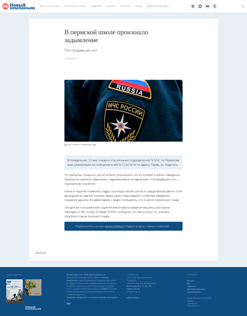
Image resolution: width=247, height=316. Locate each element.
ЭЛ (108, 289)
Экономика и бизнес (75, 6)
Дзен (189, 289)
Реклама (190, 280)
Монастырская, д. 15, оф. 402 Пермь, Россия (139, 287)
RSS (188, 283)
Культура (110, 6)
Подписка (191, 286)
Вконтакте (200, 289)
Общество (96, 6)
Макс (194, 289)
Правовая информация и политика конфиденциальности (92, 297)
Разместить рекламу (157, 6)
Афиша (138, 6)
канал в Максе (114, 226)
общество (40, 252)
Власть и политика (49, 6)
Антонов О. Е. (150, 283)
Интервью (125, 6)
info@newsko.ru (133, 297)
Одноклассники (194, 292)
